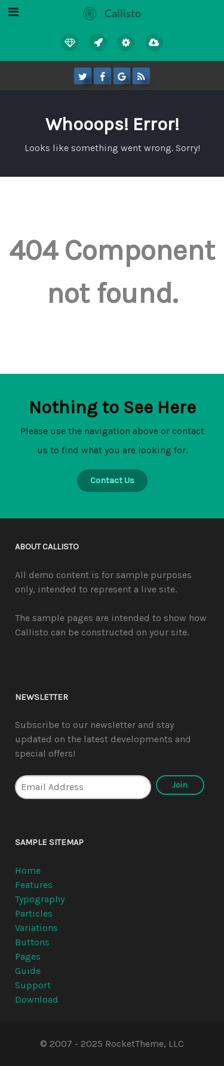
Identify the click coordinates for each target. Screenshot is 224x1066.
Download (37, 999)
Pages (28, 956)
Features (34, 884)
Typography (40, 899)
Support (33, 985)
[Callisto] (112, 12)
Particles (34, 913)
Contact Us (112, 480)
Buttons (32, 942)
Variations (36, 927)
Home (28, 870)
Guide (28, 970)
